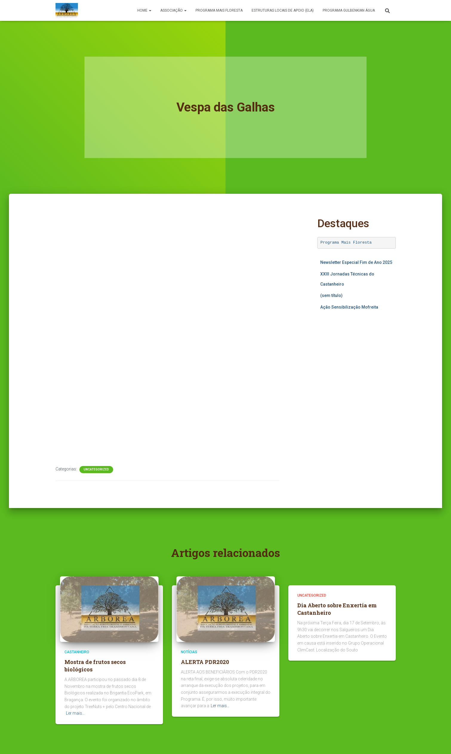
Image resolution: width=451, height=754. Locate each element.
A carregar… (356, 371)
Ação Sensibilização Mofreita (349, 307)
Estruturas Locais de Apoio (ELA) (283, 10)
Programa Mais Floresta (346, 242)
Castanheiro (76, 652)
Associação (173, 10)
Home (144, 10)
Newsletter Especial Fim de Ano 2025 (356, 262)
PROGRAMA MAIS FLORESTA (219, 10)
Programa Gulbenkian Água (349, 10)
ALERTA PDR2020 (205, 661)
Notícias (189, 652)
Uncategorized (96, 469)
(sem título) (331, 295)
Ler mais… (75, 713)
